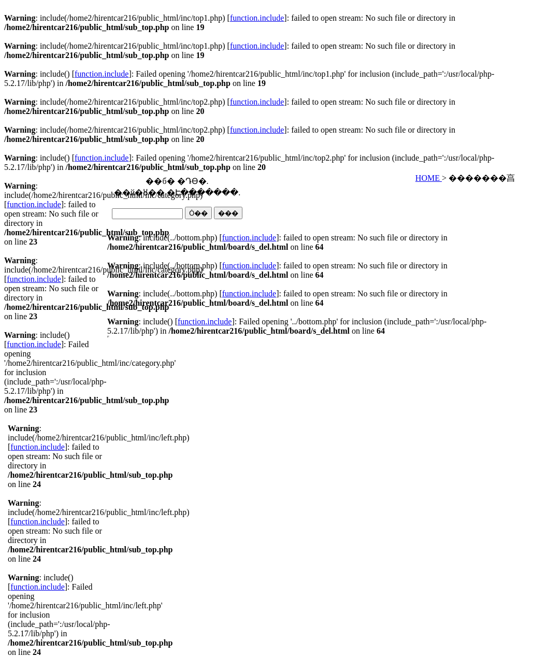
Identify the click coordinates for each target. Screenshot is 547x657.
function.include (257, 17)
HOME (428, 178)
